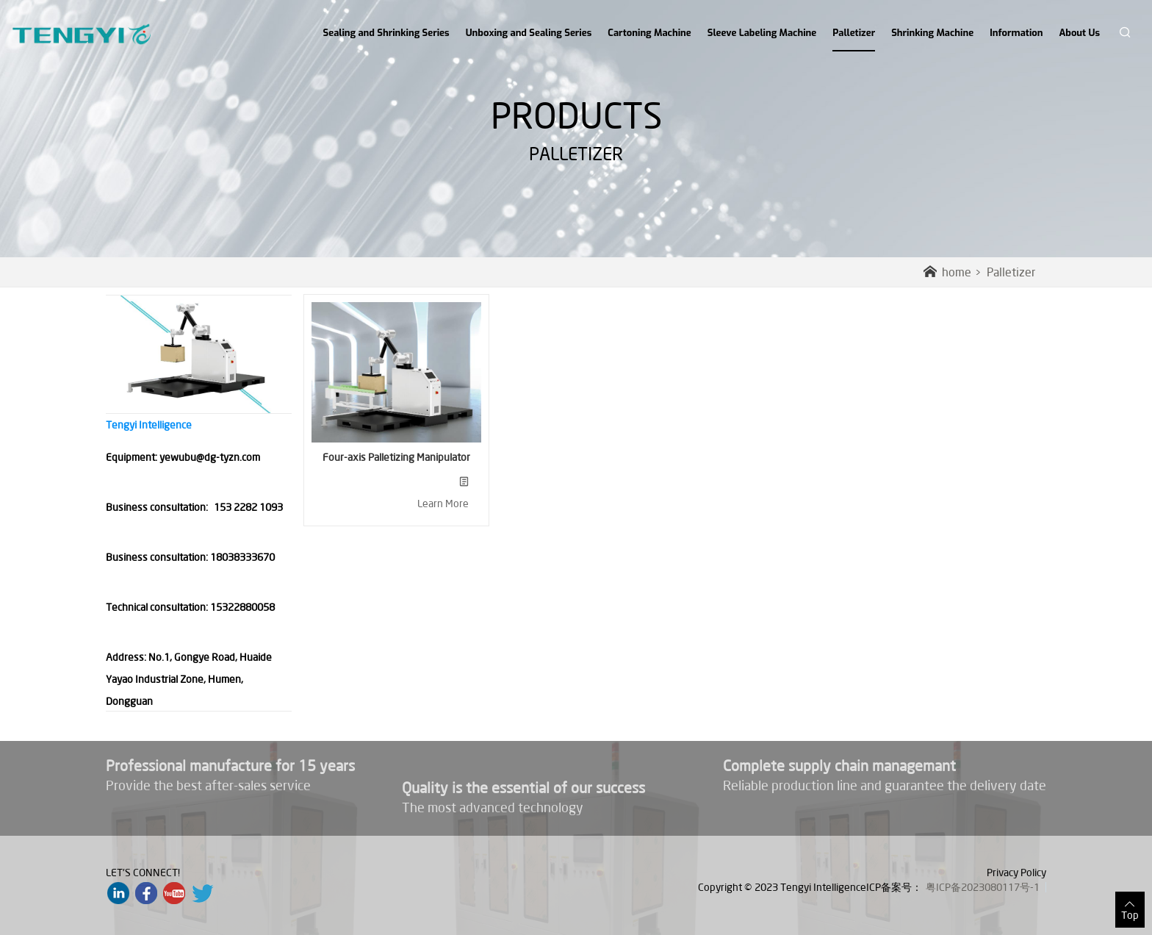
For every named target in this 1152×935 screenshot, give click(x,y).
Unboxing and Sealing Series (529, 32)
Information (1016, 32)
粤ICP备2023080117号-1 (983, 887)
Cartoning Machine (649, 32)
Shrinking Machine (932, 32)
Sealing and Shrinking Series (386, 32)
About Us (1079, 32)
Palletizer (853, 38)
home (947, 272)
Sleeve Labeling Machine (762, 32)
